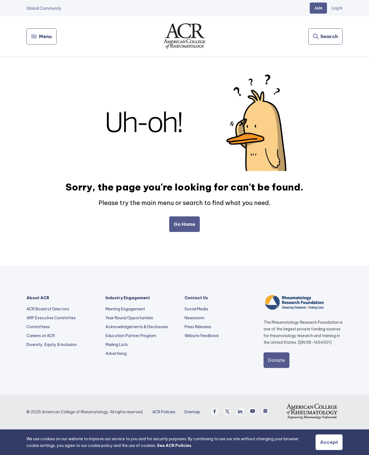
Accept (329, 442)
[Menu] (41, 36)
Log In (337, 8)
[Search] (325, 36)
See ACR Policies (174, 445)
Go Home (184, 224)
